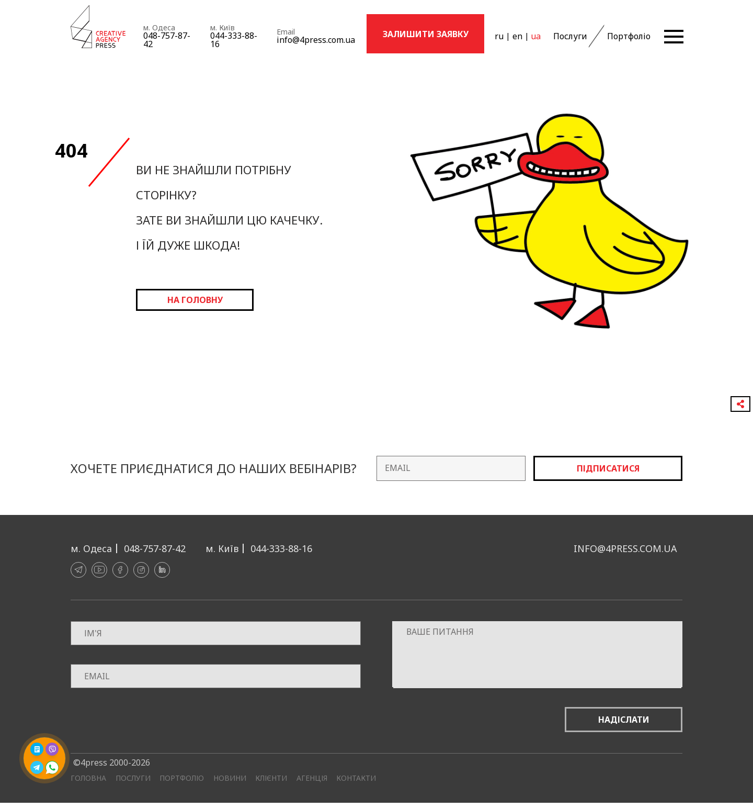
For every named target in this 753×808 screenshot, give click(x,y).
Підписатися (608, 468)
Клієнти (271, 778)
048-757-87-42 (166, 39)
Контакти (356, 778)
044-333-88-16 (233, 39)
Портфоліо (627, 36)
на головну (195, 300)
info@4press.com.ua (316, 40)
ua (535, 36)
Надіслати (623, 719)
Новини (229, 778)
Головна (88, 778)
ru (499, 36)
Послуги (569, 36)
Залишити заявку (426, 34)
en (517, 36)
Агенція (311, 778)
